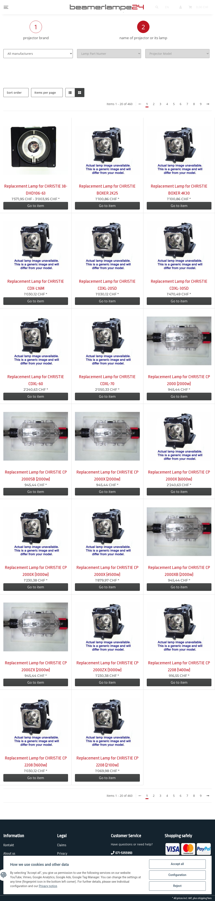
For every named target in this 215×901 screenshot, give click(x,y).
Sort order (14, 93)
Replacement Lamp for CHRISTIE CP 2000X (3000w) (36, 571)
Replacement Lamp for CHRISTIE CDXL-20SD (107, 285)
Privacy (62, 854)
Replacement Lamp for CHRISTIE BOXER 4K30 (179, 190)
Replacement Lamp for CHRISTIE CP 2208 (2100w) (107, 762)
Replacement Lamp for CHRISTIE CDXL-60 (35, 380)
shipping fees (205, 898)
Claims (61, 845)
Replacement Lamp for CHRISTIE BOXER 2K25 (107, 190)
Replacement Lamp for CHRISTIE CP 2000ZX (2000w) (36, 666)
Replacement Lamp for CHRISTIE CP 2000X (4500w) (107, 571)
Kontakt (8, 845)
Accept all (177, 864)
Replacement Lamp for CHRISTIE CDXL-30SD (179, 285)
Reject (177, 886)
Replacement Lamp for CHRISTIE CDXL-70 (107, 380)
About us (9, 854)
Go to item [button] (35, 205)
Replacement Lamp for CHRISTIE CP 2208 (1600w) (36, 762)
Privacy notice (48, 886)
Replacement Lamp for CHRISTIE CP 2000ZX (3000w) (107, 666)
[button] (70, 92)
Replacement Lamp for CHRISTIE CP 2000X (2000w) (107, 476)
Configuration (177, 875)
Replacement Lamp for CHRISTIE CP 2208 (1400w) (179, 666)
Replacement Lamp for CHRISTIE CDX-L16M (35, 285)
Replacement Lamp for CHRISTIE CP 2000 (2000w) (179, 380)
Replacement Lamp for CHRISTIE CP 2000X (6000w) (179, 476)
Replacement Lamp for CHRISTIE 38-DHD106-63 (35, 190)
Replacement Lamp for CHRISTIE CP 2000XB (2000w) (179, 571)
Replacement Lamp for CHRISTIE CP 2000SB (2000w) (36, 476)
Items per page (45, 93)
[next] (208, 104)
